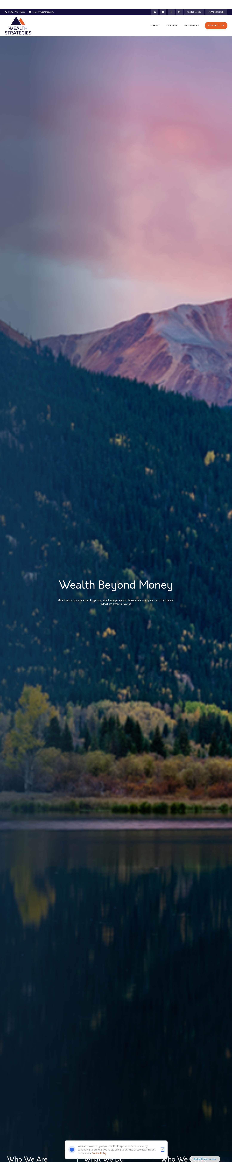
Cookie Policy (99, 1153)
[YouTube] (163, 3)
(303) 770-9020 (15, 3)
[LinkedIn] (154, 3)
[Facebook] (171, 3)
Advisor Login (216, 3)
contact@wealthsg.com (41, 3)
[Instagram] (179, 3)
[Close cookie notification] (162, 1149)
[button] (155, 16)
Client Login (194, 3)
